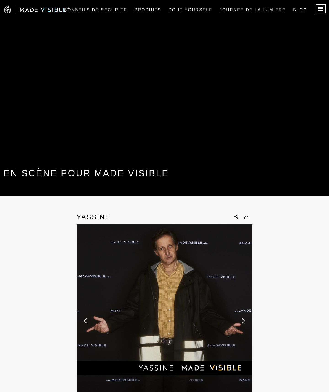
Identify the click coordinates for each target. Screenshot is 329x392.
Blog (300, 10)
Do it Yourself (190, 10)
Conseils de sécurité (95, 10)
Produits (148, 10)
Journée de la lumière (253, 10)
